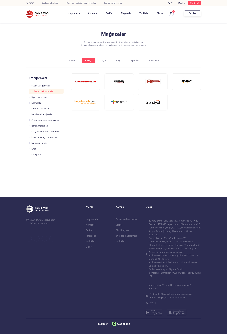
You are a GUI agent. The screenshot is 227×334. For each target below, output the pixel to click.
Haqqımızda (74, 13)
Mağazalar (126, 13)
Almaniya (154, 60)
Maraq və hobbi (39, 143)
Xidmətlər (93, 13)
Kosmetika (36, 103)
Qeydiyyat (194, 3)
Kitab (33, 148)
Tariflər (109, 13)
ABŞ (118, 60)
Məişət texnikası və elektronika (46, 131)
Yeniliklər (144, 13)
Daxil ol (181, 3)
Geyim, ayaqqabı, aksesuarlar (45, 120)
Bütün (71, 60)
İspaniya (134, 60)
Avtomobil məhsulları (44, 91)
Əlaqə (159, 13)
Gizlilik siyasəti (123, 230)
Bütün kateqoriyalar (40, 85)
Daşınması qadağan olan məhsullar (81, 3)
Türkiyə (88, 60)
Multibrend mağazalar (42, 114)
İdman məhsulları (39, 125)
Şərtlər (119, 224)
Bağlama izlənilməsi (50, 3)
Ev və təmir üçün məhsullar (44, 137)
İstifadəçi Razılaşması (126, 235)
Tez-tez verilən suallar (113, 3)
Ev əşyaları (36, 154)
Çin (104, 60)
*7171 (30, 3)
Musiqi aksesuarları (40, 108)
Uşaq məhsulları (39, 97)
